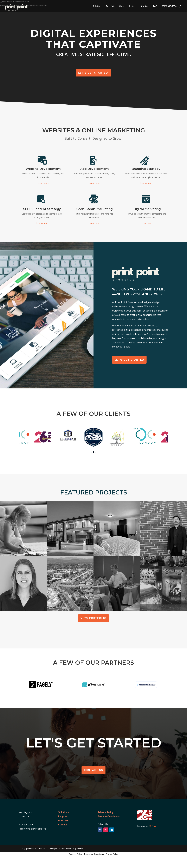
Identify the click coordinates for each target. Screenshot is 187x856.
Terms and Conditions (94, 854)
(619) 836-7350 (169, 6)
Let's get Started (129, 359)
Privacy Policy (106, 812)
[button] (91, 452)
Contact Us (93, 770)
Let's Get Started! (93, 72)
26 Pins (152, 826)
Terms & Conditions (109, 816)
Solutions (97, 6)
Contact (145, 6)
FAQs (155, 6)
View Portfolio (93, 618)
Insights (133, 6)
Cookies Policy (75, 854)
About (122, 6)
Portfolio (110, 6)
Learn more (43, 183)
